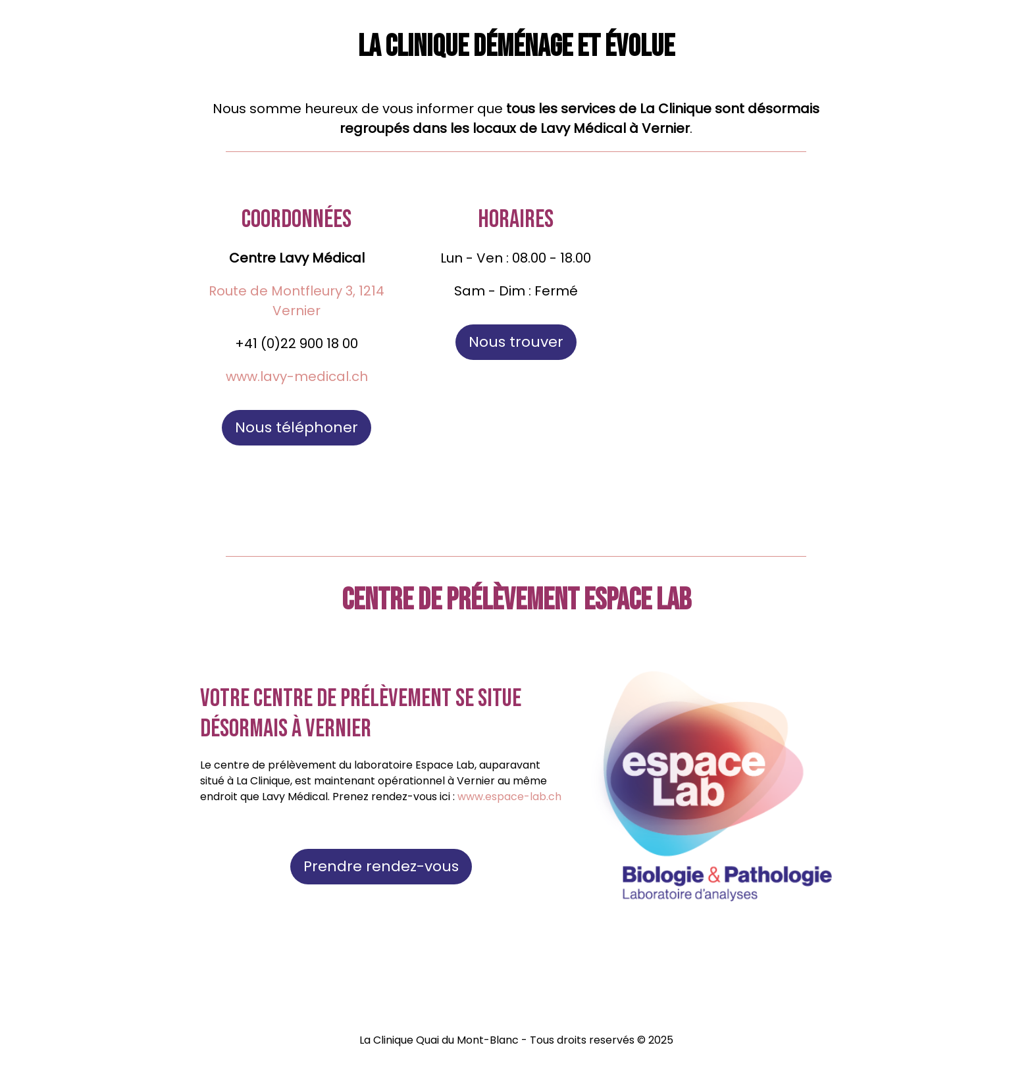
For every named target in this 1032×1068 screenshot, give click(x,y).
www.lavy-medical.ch (297, 376)
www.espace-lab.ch (509, 796)
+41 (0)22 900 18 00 (296, 343)
